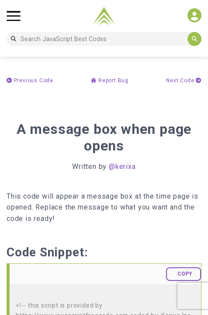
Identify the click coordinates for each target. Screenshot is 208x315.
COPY (184, 274)
